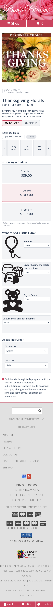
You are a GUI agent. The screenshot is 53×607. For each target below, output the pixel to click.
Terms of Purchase (35, 590)
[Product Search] (27, 410)
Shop (13, 23)
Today (31, 136)
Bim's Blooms (26, 10)
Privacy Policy (14, 590)
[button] (26, 535)
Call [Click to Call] (9, 604)
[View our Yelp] (29, 477)
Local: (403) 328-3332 (26, 500)
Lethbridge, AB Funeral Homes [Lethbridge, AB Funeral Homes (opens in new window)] (17, 566)
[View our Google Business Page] (24, 477)
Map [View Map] (26, 604)
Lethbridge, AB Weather (13, 580)
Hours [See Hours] (44, 604)
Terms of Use (26, 595)
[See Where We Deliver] (26, 427)
